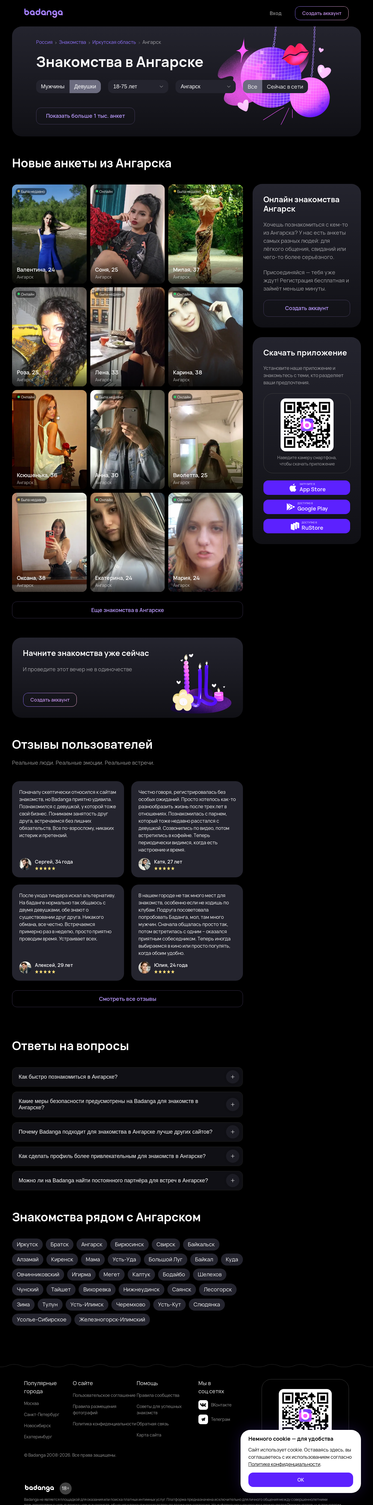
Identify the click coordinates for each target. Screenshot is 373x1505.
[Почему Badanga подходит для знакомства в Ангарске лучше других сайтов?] (127, 1132)
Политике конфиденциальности (284, 1464)
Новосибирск (37, 1425)
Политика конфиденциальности (104, 1424)
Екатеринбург (38, 1436)
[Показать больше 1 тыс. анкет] (85, 116)
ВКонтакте (215, 1405)
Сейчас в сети (285, 86)
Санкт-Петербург (41, 1414)
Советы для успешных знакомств (159, 1409)
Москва (31, 1403)
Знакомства (72, 42)
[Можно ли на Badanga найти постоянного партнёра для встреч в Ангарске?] (127, 1180)
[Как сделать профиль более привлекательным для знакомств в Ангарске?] (127, 1156)
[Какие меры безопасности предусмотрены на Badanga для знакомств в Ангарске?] (127, 1104)
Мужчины (53, 87)
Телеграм (214, 1419)
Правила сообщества (158, 1395)
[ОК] (300, 1480)
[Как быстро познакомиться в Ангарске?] (127, 1077)
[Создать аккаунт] (322, 13)
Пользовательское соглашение (104, 1395)
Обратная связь (153, 1424)
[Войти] (276, 13)
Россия (44, 42)
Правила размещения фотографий (95, 1409)
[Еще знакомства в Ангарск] (127, 610)
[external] (306, 487)
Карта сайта (149, 1435)
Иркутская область (114, 42)
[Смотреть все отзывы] (127, 998)
